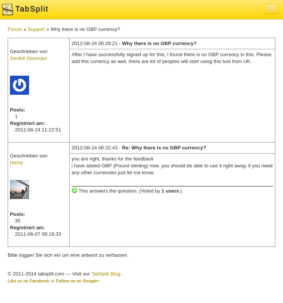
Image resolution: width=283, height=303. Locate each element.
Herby (16, 162)
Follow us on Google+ (78, 281)
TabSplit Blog (105, 274)
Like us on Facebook (28, 281)
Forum (15, 29)
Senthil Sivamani (28, 58)
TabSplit (32, 9)
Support (36, 29)
